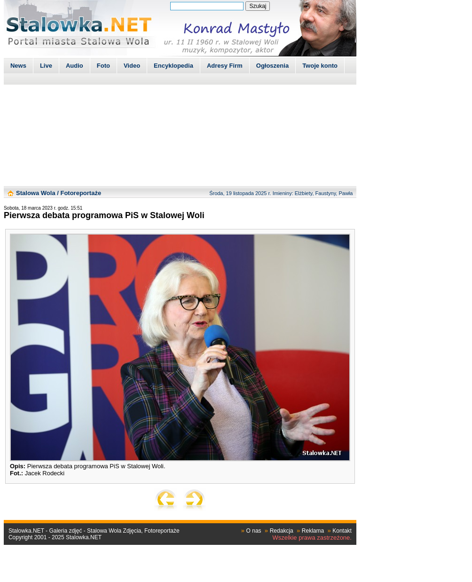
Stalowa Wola (35, 193)
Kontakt (342, 530)
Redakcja (281, 530)
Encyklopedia (173, 65)
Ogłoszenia (272, 65)
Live (46, 65)
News (18, 65)
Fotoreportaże (80, 193)
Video (132, 65)
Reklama (313, 530)
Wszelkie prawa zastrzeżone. (312, 537)
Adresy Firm (225, 65)
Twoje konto (320, 65)
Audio (74, 65)
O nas (253, 530)
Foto (103, 65)
